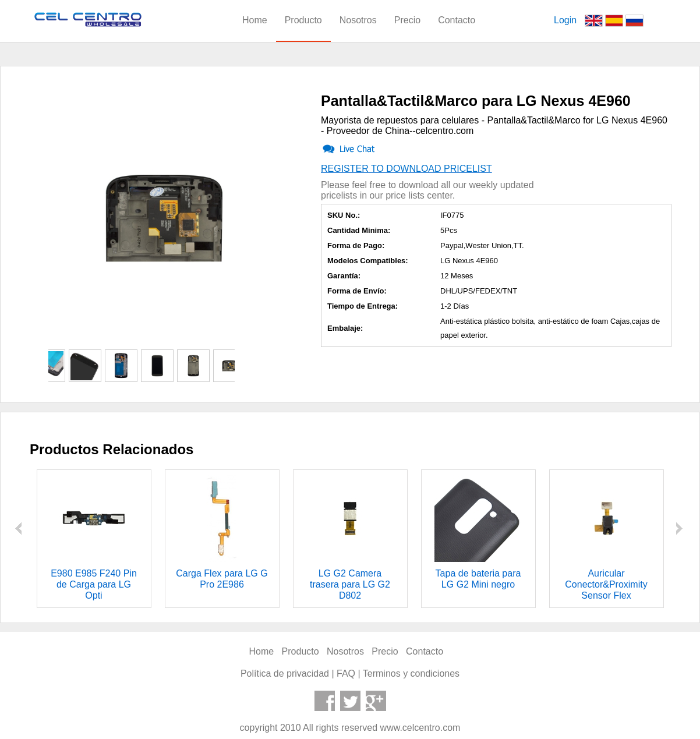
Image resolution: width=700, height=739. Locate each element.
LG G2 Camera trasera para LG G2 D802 (350, 584)
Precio (407, 20)
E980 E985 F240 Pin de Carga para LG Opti (94, 584)
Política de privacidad (285, 673)
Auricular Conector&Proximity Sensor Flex (606, 584)
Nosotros (358, 20)
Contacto (456, 20)
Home (254, 20)
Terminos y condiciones (411, 673)
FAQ (346, 673)
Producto (303, 20)
